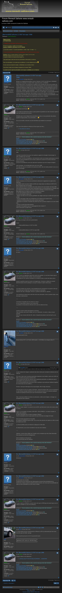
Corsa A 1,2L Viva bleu (21, 139)
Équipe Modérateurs (12, 36)
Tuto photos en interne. (24, 128)
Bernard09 (6, 82)
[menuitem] (8, 27)
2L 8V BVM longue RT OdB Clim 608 (24, 141)
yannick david (7, 461)
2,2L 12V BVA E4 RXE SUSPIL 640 (23, 143)
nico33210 (6, 346)
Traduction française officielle (28, 591)
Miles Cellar (37, 591)
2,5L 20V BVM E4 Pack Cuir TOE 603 (24, 142)
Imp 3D (17, 138)
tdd (4, 155)
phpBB (27, 589)
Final (5, 539)
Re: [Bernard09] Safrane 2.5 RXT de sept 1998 (30, 105)
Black (28, 590)
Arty (34, 590)
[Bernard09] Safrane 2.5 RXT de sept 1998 (17, 34)
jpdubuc (28, 99)
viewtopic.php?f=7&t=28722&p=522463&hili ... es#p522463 (33, 558)
